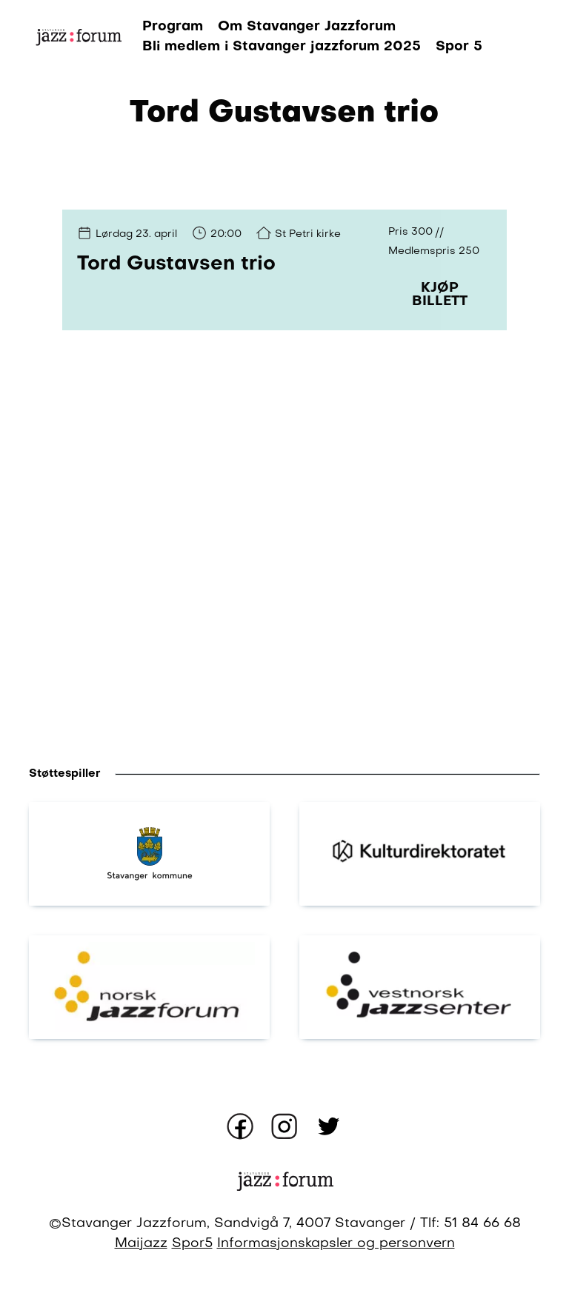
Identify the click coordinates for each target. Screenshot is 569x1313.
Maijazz (141, 1243)
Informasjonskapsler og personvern (336, 1243)
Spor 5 (459, 46)
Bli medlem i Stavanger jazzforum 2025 (281, 46)
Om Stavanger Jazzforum (307, 26)
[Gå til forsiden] (78, 37)
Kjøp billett (439, 294)
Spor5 (192, 1243)
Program (172, 26)
